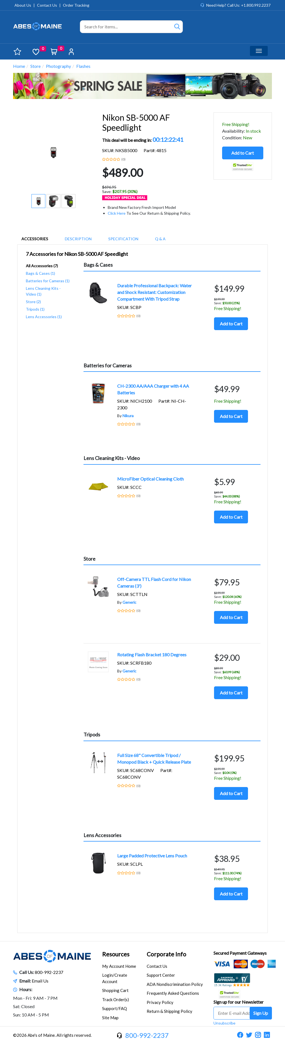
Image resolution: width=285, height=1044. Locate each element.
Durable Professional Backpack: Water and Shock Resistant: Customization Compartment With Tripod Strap (154, 292)
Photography (58, 66)
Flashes (83, 66)
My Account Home (119, 966)
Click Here (117, 213)
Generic (129, 602)
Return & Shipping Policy (169, 1011)
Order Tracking (76, 5)
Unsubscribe (224, 1023)
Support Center (161, 975)
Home (19, 66)
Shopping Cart (115, 990)
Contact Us (47, 5)
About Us (22, 5)
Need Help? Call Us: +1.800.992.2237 (238, 5)
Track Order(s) (115, 999)
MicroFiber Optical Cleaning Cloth (150, 478)
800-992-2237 (49, 972)
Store (35, 66)
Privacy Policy (160, 1002)
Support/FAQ (114, 1008)
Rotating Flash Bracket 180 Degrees (151, 654)
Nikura (128, 415)
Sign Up (260, 1013)
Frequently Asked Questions (173, 993)
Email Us (40, 980)
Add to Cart (242, 152)
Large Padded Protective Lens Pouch (152, 855)
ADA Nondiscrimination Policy (175, 984)
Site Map (110, 1017)
